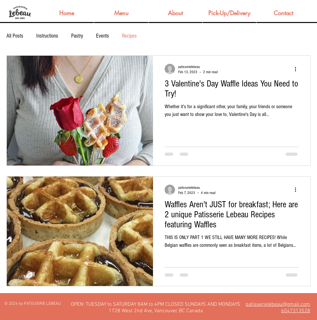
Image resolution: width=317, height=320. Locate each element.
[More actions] (297, 69)
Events (102, 36)
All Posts (14, 36)
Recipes (129, 36)
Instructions (47, 36)
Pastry (77, 36)
